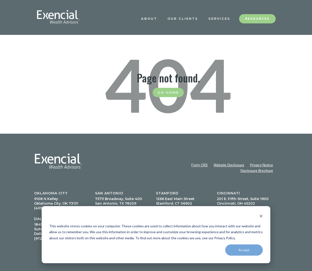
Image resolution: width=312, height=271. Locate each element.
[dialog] (156, 234)
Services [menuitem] (219, 18)
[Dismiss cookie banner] (261, 217)
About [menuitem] (149, 18)
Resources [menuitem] (257, 18)
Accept (244, 250)
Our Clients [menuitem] (182, 18)
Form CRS (199, 165)
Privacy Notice (261, 165)
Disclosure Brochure (257, 171)
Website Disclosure (229, 165)
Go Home (168, 92)
